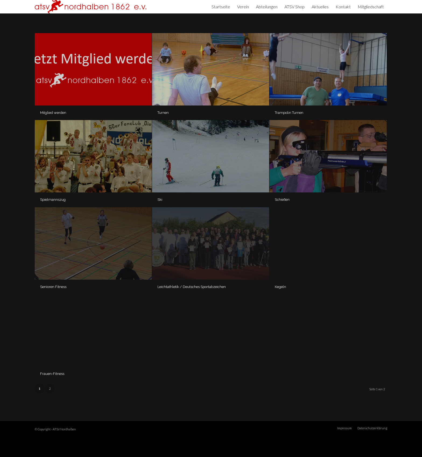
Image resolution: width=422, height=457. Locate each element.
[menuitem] (221, 6)
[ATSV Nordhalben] (90, 6)
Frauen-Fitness (52, 374)
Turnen (163, 113)
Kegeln (280, 287)
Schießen (282, 200)
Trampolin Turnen (289, 113)
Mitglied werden (53, 113)
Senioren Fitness (53, 287)
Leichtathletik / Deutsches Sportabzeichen (191, 287)
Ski (159, 200)
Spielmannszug (53, 200)
